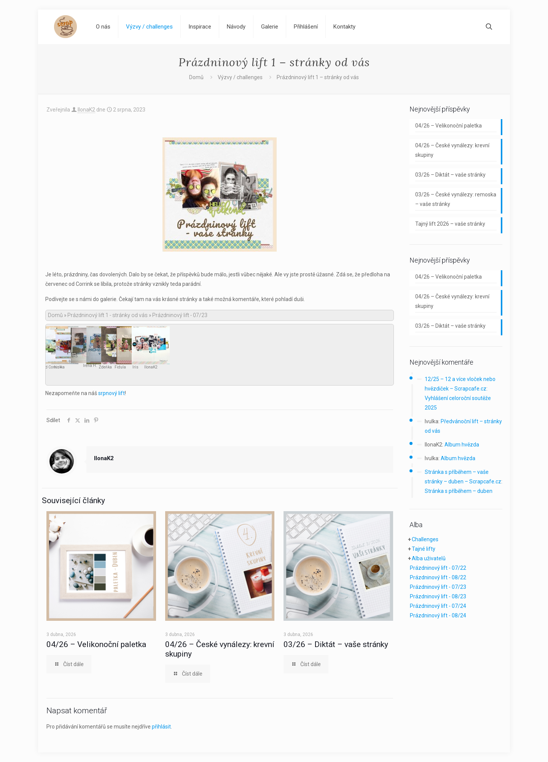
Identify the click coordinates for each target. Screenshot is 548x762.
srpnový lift (111, 393)
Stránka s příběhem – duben (458, 491)
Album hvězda (461, 445)
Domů (196, 77)
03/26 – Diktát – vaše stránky (336, 644)
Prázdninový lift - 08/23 (438, 596)
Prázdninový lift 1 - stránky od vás (107, 315)
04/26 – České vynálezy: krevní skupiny (452, 150)
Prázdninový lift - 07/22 (438, 568)
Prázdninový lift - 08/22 (438, 577)
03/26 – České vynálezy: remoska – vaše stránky (455, 199)
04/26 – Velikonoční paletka (96, 644)
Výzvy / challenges (240, 77)
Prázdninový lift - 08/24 (438, 615)
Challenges (425, 539)
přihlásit (161, 727)
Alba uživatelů (429, 558)
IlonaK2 (86, 110)
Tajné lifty (423, 549)
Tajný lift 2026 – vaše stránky (450, 224)
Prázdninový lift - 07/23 (438, 587)
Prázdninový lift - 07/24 (438, 606)
